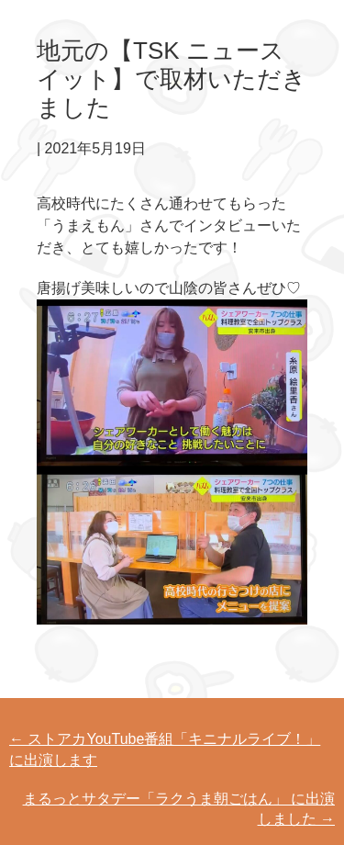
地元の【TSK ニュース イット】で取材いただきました (171, 79)
